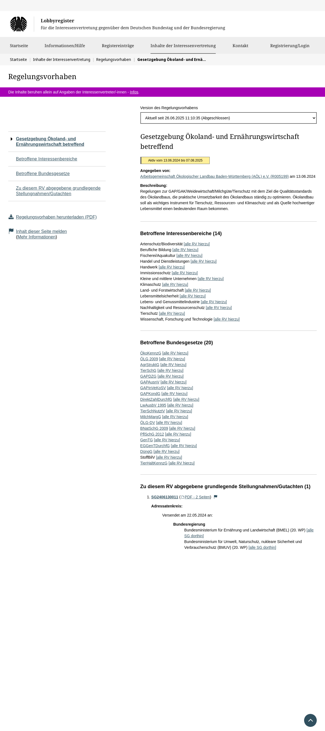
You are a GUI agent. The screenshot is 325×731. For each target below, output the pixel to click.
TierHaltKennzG (154, 463)
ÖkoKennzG (150, 353)
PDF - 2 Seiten (195, 497)
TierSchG (148, 370)
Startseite (19, 48)
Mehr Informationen (36, 237)
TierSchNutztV (152, 411)
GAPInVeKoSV (153, 388)
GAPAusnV (150, 382)
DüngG (146, 451)
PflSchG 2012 (152, 434)
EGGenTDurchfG (155, 446)
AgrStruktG (149, 364)
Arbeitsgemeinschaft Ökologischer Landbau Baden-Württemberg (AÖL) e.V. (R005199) (214, 176)
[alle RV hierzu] (197, 244)
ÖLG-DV (147, 422)
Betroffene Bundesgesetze (43, 173)
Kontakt (240, 48)
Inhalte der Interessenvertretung (183, 45)
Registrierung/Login (290, 48)
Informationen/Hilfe (65, 48)
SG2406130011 (164, 497)
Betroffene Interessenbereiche (46, 159)
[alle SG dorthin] (262, 547)
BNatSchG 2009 (154, 428)
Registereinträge (118, 48)
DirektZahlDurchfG (156, 399)
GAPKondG (150, 393)
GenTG (146, 440)
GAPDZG (148, 376)
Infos (134, 92)
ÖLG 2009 (149, 359)
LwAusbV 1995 (153, 405)
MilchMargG (150, 417)
